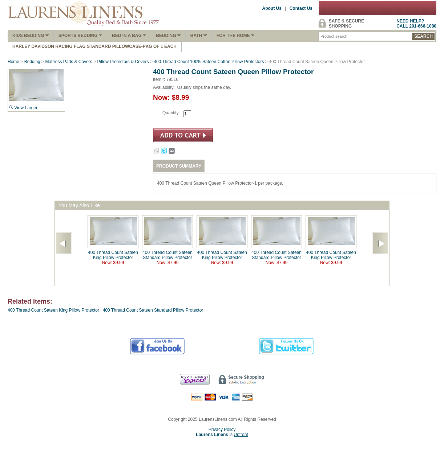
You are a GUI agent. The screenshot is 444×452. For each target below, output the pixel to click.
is (222, 434)
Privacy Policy (222, 429)
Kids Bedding (30, 35)
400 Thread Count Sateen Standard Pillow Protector (167, 255)
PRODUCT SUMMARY (178, 166)
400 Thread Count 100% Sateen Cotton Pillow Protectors (209, 61)
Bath (198, 35)
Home (13, 61)
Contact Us (301, 8)
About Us (272, 8)
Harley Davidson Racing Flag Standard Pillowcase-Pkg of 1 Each (94, 46)
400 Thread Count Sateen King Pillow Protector (113, 255)
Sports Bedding (80, 35)
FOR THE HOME (235, 35)
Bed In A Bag (129, 35)
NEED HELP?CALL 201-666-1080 (416, 24)
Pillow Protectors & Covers (123, 61)
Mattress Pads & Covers (68, 61)
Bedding (168, 35)
